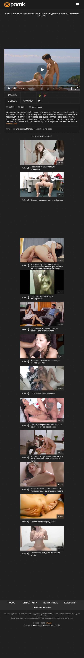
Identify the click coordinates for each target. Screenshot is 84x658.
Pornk (48, 623)
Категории (70, 603)
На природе (47, 129)
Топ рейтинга (29, 603)
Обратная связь (42, 607)
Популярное (50, 603)
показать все (11, 124)
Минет (38, 129)
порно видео (38, 625)
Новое (11, 603)
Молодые (30, 129)
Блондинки (20, 129)
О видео (12, 101)
